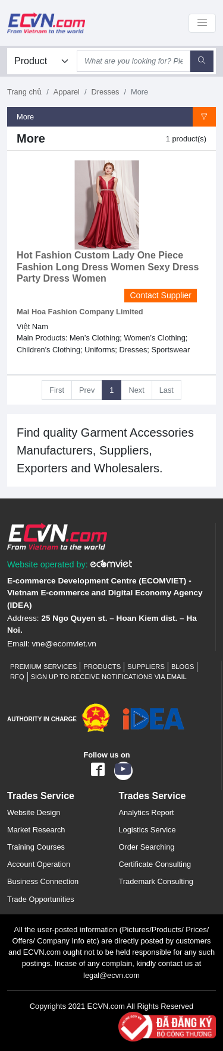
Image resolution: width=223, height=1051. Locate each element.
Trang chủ (24, 91)
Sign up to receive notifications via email (109, 676)
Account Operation (38, 864)
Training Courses (36, 846)
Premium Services (43, 666)
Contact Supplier (160, 295)
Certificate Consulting (155, 864)
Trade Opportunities (40, 899)
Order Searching (147, 846)
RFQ (17, 676)
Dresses (106, 91)
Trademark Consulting (156, 881)
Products (102, 666)
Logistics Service (147, 829)
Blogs (182, 666)
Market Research (36, 829)
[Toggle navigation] (202, 23)
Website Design (33, 812)
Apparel (67, 91)
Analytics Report (146, 812)
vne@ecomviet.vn (64, 643)
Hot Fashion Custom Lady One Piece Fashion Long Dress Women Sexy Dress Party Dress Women (108, 266)
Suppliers (146, 666)
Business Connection (42, 881)
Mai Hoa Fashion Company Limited (80, 311)
